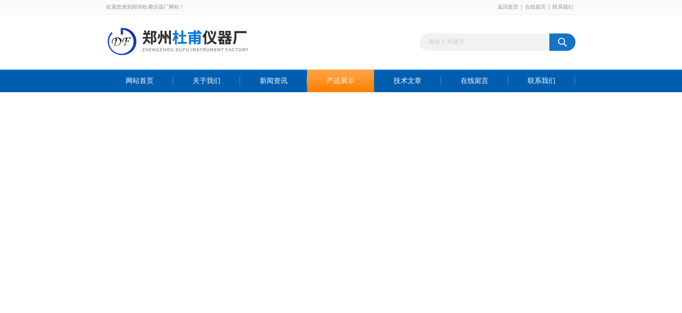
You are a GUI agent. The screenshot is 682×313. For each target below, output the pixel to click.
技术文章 (407, 80)
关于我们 (207, 80)
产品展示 (340, 80)
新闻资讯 (274, 80)
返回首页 (508, 7)
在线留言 (535, 7)
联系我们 (562, 7)
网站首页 (140, 80)
